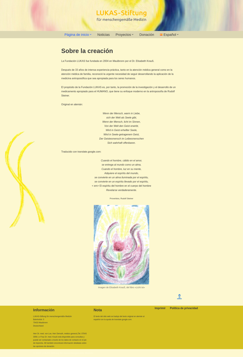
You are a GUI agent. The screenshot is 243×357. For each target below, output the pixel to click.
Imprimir (160, 308)
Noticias (103, 35)
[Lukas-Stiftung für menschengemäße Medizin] (121, 15)
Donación (146, 35)
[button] (90, 34)
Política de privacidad (184, 308)
